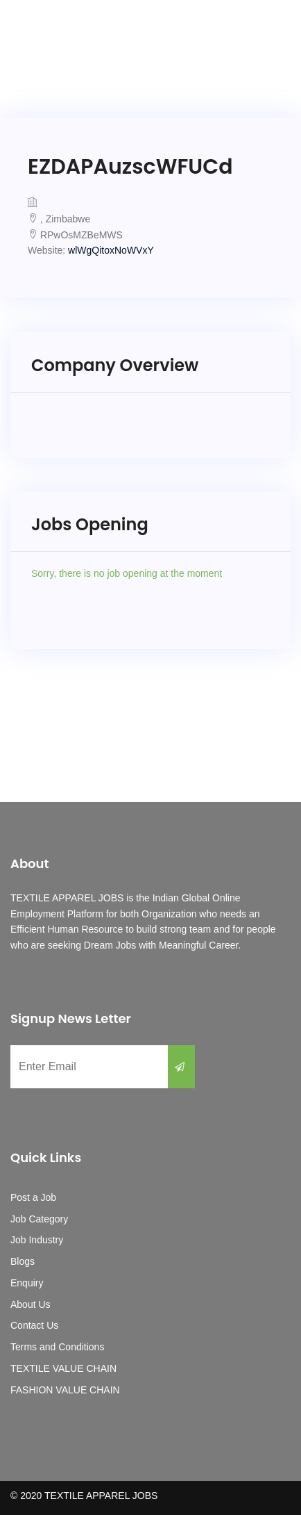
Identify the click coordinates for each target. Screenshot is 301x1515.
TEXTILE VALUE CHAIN (63, 1368)
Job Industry (36, 1239)
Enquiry (26, 1282)
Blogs (22, 1261)
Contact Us (34, 1325)
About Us (30, 1304)
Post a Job (33, 1197)
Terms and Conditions (57, 1346)
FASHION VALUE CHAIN (65, 1389)
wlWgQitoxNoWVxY (111, 250)
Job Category (39, 1219)
